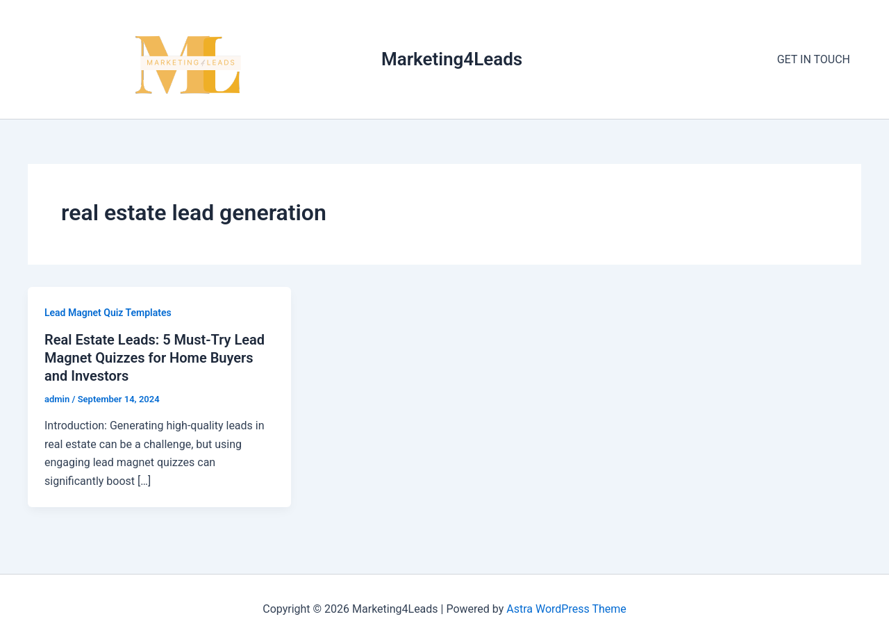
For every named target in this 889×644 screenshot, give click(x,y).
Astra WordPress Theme (566, 609)
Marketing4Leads (451, 59)
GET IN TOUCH (813, 59)
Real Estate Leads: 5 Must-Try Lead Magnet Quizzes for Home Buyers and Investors (154, 357)
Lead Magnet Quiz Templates (108, 312)
